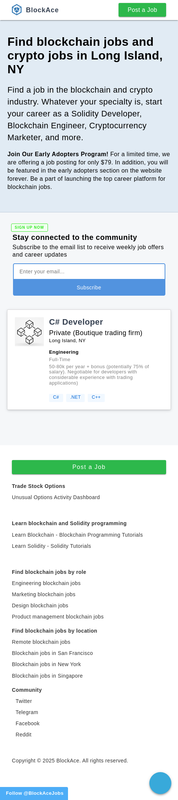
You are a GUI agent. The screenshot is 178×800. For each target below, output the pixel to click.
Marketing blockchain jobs (43, 594)
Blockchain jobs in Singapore (47, 676)
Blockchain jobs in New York (46, 664)
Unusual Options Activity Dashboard (56, 497)
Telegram (27, 712)
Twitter (24, 701)
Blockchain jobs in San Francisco (52, 653)
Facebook (28, 723)
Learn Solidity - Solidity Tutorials (51, 546)
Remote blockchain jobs (41, 642)
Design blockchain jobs (40, 605)
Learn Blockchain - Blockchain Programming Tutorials (77, 535)
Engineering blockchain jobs (46, 583)
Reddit (24, 735)
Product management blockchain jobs (58, 617)
